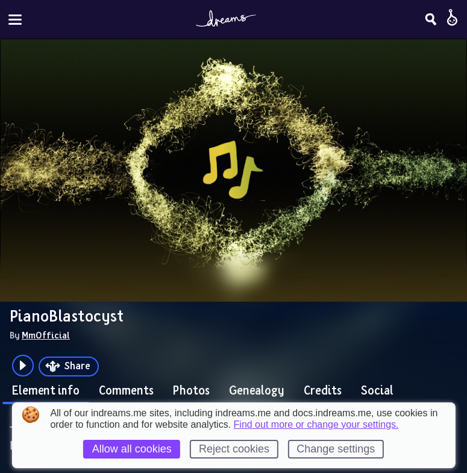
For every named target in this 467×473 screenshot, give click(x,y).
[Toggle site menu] (15, 19)
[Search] (430, 19)
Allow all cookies (132, 449)
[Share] (69, 366)
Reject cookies (234, 449)
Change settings (335, 449)
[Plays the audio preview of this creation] (23, 365)
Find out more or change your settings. (316, 425)
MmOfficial (46, 335)
